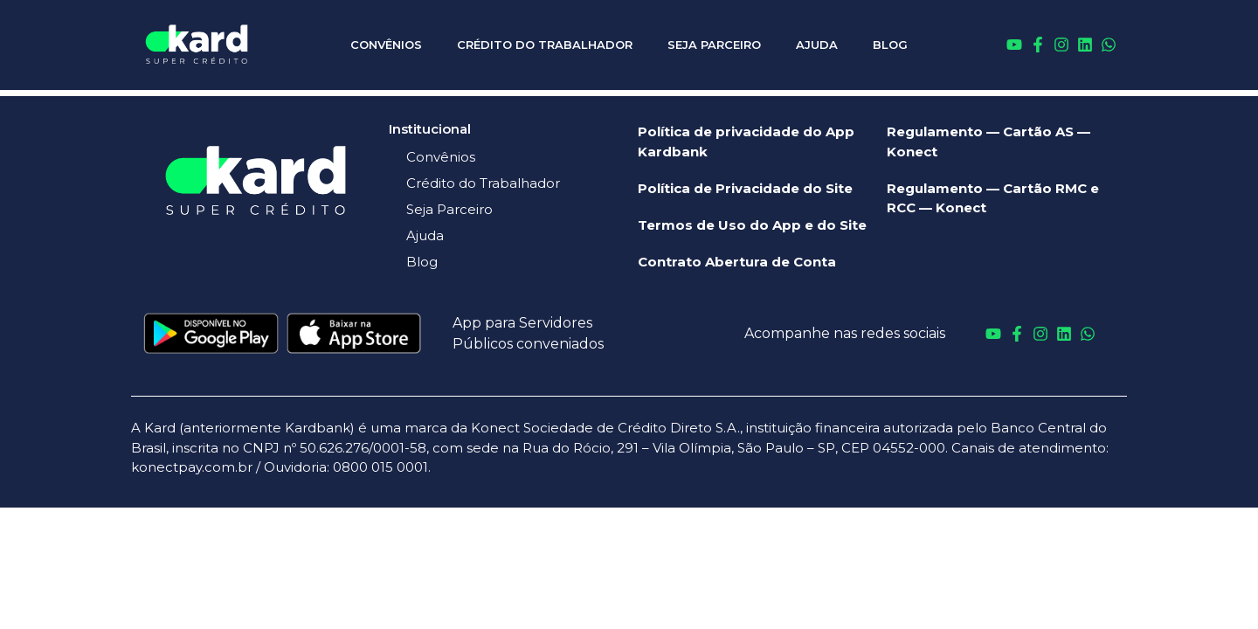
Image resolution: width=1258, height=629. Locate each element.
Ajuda (817, 45)
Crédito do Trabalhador (544, 45)
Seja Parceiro (714, 45)
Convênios (386, 45)
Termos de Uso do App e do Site (752, 225)
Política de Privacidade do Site (745, 188)
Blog (890, 45)
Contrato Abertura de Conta (737, 261)
